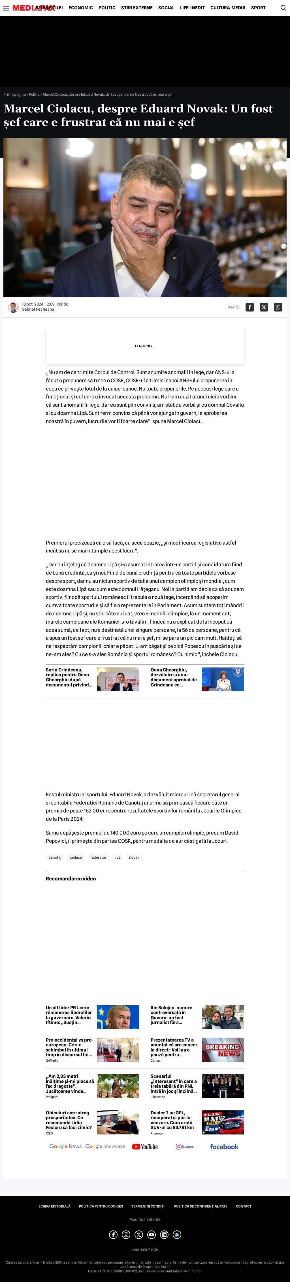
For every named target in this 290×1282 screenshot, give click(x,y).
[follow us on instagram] (184, 1147)
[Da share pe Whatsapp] (278, 307)
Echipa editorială (55, 1206)
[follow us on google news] (66, 1147)
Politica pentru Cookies (101, 1206)
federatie (98, 857)
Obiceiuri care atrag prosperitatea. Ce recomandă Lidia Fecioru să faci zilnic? (69, 1120)
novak (134, 857)
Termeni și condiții (148, 1206)
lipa (117, 857)
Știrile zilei (49, 8)
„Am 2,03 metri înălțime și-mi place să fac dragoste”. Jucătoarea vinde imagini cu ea (70, 1084)
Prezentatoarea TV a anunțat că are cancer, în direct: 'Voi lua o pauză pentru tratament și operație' (175, 1047)
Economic (81, 8)
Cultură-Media (228, 8)
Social (166, 8)
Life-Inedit (192, 8)
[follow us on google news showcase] (105, 1147)
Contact (243, 1206)
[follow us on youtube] (145, 1147)
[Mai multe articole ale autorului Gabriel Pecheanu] (13, 307)
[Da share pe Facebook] (250, 307)
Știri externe (137, 8)
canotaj (55, 857)
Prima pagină (14, 94)
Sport (258, 8)
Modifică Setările (145, 1219)
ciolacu (76, 857)
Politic (107, 8)
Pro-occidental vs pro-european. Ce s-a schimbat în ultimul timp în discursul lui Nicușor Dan (69, 1047)
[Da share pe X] (264, 307)
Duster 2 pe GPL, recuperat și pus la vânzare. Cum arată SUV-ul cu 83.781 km (172, 1120)
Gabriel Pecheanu (38, 309)
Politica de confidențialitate (200, 1206)
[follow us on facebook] (224, 1147)
